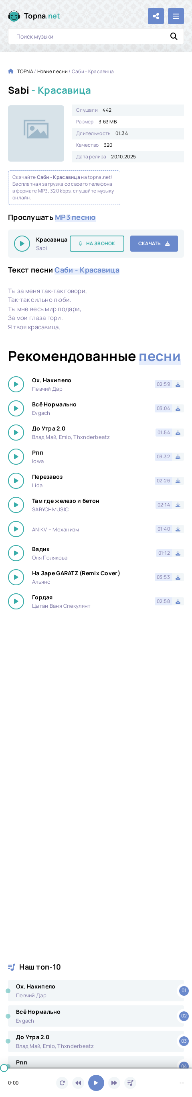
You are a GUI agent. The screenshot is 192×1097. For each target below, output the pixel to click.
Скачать (149, 243)
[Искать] (174, 36)
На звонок (100, 243)
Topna (42, 16)
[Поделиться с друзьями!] (156, 16)
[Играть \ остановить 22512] (22, 244)
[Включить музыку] (96, 1083)
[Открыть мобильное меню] (176, 16)
